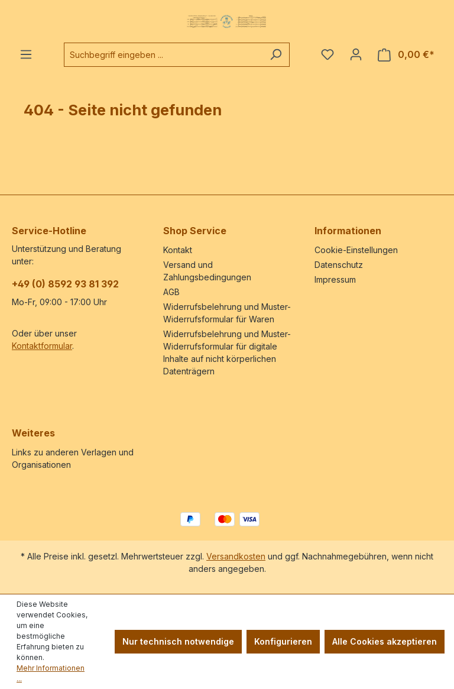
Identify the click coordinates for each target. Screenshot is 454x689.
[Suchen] (276, 55)
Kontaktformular (42, 346)
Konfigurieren (283, 641)
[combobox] (163, 55)
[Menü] (26, 54)
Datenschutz (338, 265)
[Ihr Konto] (356, 54)
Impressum (335, 279)
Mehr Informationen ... (51, 673)
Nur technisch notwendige (178, 641)
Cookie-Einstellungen (356, 250)
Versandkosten (235, 556)
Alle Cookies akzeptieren (384, 641)
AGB (171, 292)
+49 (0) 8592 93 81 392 (65, 284)
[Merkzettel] (327, 54)
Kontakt (177, 250)
